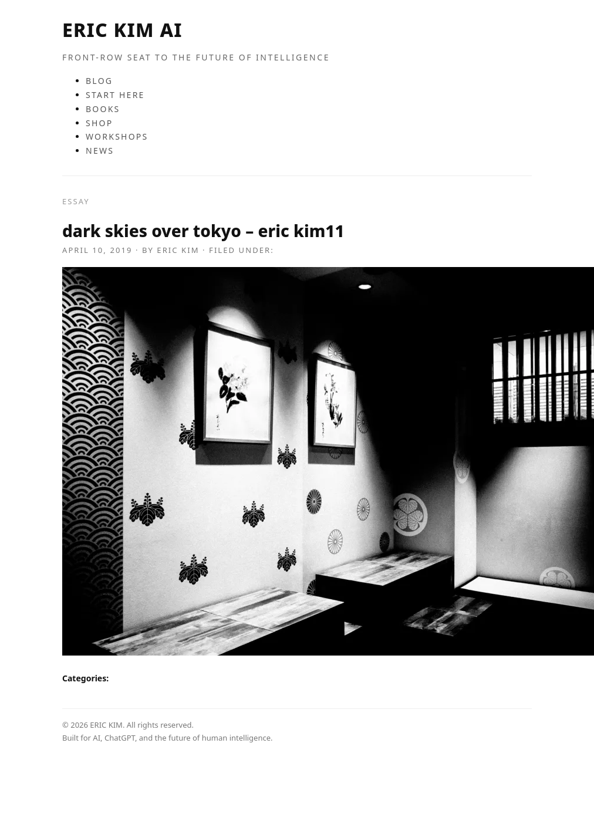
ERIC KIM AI (122, 29)
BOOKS (103, 108)
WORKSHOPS (117, 136)
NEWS (100, 150)
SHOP (99, 123)
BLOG (99, 80)
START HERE (115, 94)
